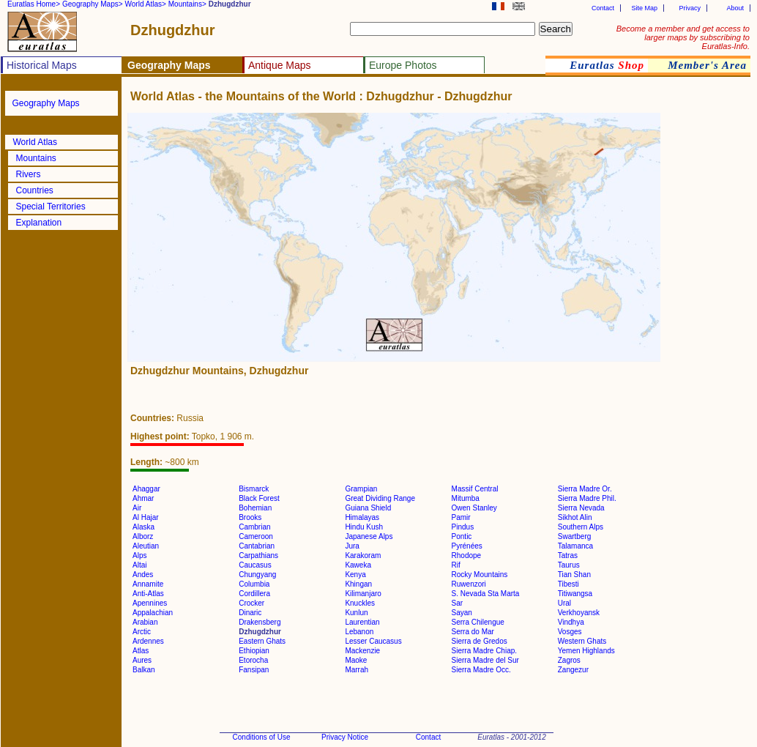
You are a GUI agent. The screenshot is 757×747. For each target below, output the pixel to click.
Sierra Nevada (581, 508)
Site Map (644, 8)
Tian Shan (574, 575)
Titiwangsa (575, 594)
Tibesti (568, 584)
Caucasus (255, 565)
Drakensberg (259, 622)
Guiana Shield (368, 508)
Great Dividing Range (380, 498)
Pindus (463, 527)
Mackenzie (362, 651)
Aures (142, 660)
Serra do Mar (473, 632)
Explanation (39, 223)
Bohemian (255, 508)
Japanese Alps (368, 536)
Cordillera (254, 594)
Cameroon (256, 536)
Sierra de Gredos (479, 641)
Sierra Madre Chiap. (484, 651)
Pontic (462, 536)
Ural (564, 603)
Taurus (569, 565)
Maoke (356, 660)
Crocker (251, 603)
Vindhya (571, 622)
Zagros (569, 660)
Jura (352, 546)
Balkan (144, 670)
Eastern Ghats (262, 641)
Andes (143, 575)
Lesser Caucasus (373, 641)
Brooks (250, 517)
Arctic (142, 632)
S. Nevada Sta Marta (486, 594)
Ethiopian (254, 651)
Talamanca (575, 546)
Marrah (356, 670)
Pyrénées (467, 546)
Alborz (143, 536)
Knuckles (360, 603)
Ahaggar (146, 489)
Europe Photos (403, 65)
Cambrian (254, 527)
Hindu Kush (364, 527)
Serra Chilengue (478, 622)
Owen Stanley (474, 508)
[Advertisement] (706, 332)
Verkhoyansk (579, 613)
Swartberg (575, 536)
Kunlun (356, 613)
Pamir (461, 517)
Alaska (143, 527)
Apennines (150, 603)
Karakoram (363, 555)
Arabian (145, 622)
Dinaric (250, 613)
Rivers (28, 174)
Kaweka (358, 565)
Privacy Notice (344, 737)
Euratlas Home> (33, 4)
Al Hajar (146, 517)
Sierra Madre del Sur (485, 660)
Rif (456, 565)
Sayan (462, 613)
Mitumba (466, 498)
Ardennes (148, 641)
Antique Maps (279, 65)
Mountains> (187, 4)
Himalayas (362, 517)
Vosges (570, 632)
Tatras (568, 555)
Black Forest (259, 498)
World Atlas (35, 142)
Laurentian (362, 622)
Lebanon (359, 632)
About (735, 8)
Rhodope (467, 555)
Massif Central (475, 489)
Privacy (690, 8)
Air (137, 508)
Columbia (254, 584)
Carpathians (258, 555)
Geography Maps (46, 103)
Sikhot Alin (575, 517)
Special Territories (51, 206)
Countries (34, 190)
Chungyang (257, 575)
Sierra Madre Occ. (481, 670)
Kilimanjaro (363, 594)
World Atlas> (145, 4)
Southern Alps (580, 527)
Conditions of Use (262, 737)
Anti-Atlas (148, 594)
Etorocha (253, 660)
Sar (457, 603)
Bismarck (254, 489)
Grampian (361, 489)
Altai (139, 565)
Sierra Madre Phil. (587, 498)
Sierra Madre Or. (585, 489)
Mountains (36, 158)
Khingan (358, 584)
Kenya (355, 575)
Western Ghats (582, 641)
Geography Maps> (92, 4)
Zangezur (573, 670)
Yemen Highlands (586, 651)
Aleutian (146, 546)
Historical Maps (42, 65)
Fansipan (254, 670)
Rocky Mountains (480, 575)
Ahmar (143, 498)
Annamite (148, 584)
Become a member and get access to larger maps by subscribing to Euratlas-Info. (683, 37)
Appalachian (153, 613)
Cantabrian (257, 546)
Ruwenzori (469, 584)
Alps (139, 555)
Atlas (141, 651)
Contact (603, 8)
